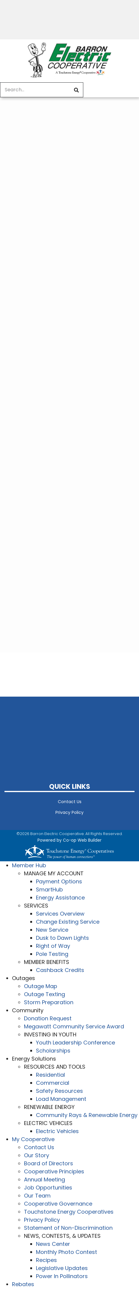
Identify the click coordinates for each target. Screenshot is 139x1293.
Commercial (52, 1083)
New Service (52, 930)
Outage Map (40, 986)
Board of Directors (48, 1163)
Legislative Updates (62, 1268)
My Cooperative (33, 1139)
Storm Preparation (48, 1002)
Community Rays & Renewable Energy (87, 1115)
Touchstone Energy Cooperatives (69, 1211)
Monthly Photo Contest (66, 1252)
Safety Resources (59, 1091)
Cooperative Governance (58, 1203)
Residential (50, 1074)
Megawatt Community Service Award (74, 1026)
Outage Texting (44, 994)
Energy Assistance (60, 897)
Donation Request (48, 1018)
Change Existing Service (67, 921)
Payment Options (59, 881)
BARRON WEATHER (69, 731)
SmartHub (49, 889)
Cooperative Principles (54, 1171)
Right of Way (53, 946)
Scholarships (53, 1050)
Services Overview (60, 913)
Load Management (61, 1099)
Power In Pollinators (62, 1276)
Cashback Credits (60, 970)
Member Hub (29, 865)
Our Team (37, 1195)
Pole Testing (52, 954)
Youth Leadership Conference (75, 1042)
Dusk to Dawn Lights (62, 938)
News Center (53, 1244)
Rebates (23, 1284)
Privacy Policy (69, 812)
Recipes (46, 1260)
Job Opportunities (48, 1187)
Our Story (36, 1155)
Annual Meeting (44, 1179)
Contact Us (69, 802)
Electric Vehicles (57, 1131)
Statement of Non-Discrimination (68, 1228)
